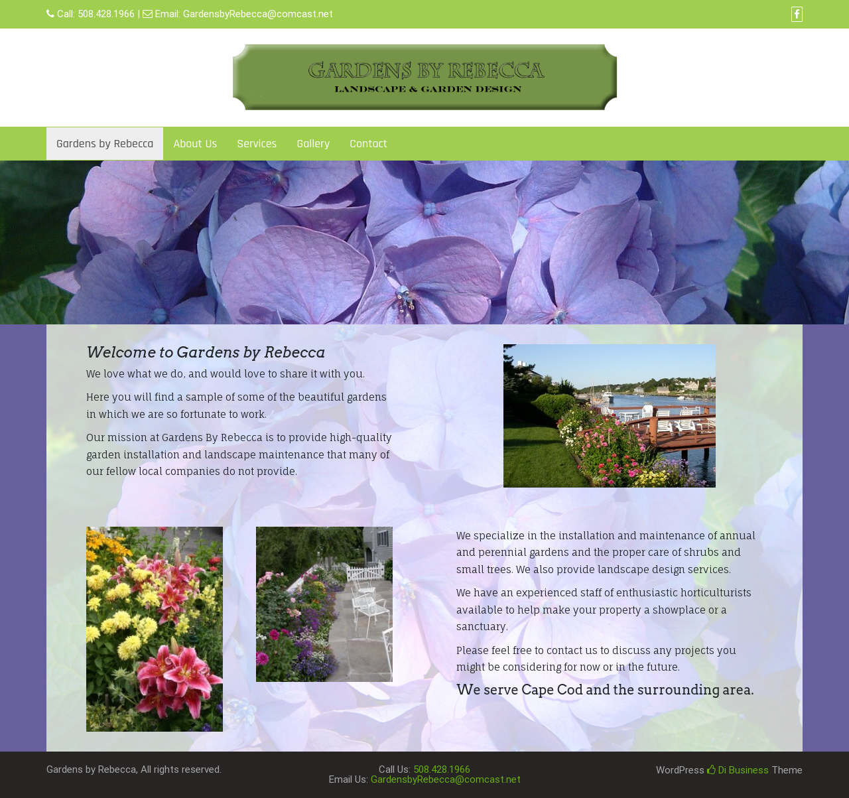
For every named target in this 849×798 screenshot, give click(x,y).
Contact (368, 143)
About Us (195, 143)
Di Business (738, 770)
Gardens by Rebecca (104, 143)
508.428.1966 (106, 14)
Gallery (313, 143)
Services (257, 143)
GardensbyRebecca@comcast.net (258, 14)
